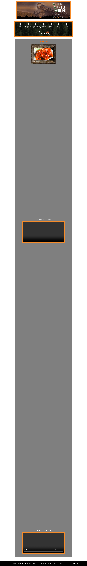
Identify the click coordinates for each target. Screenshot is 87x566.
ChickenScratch (51, 25)
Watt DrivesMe (28, 25)
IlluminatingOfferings (35, 25)
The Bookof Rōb (58, 25)
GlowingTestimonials (43, 25)
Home (20, 25)
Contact (40, 32)
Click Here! (75, 563)
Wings (66, 25)
